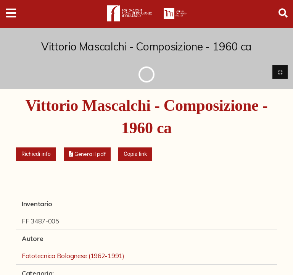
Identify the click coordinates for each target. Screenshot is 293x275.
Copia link (135, 154)
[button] (87, 154)
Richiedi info (36, 154)
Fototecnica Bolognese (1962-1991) (73, 256)
